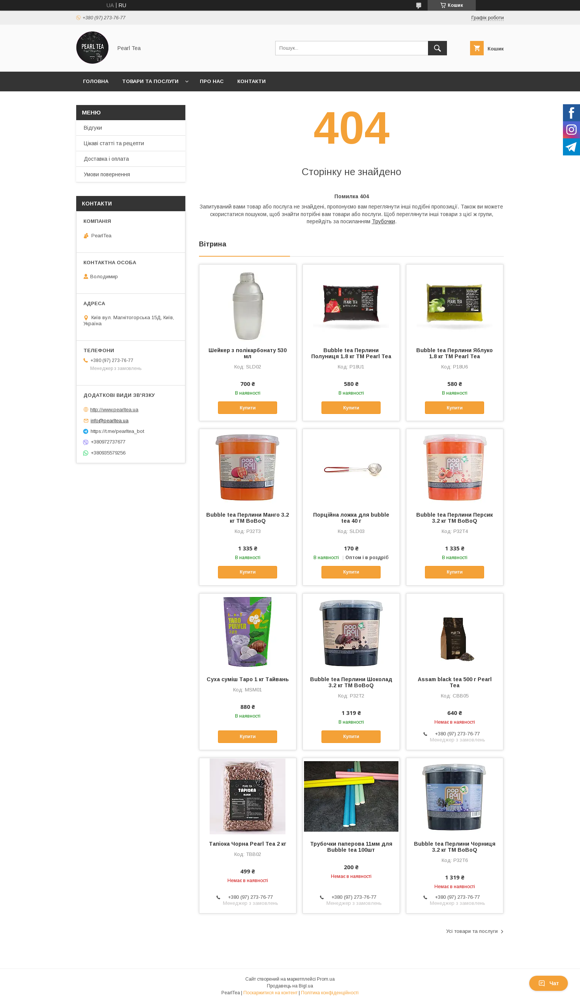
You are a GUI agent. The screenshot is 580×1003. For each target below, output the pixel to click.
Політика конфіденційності (330, 992)
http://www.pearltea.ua (114, 409)
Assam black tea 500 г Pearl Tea (455, 682)
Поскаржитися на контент (270, 992)
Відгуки (93, 128)
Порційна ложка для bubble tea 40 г (351, 518)
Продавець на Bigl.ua (290, 986)
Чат (548, 983)
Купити (248, 408)
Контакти (251, 81)
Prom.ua (326, 979)
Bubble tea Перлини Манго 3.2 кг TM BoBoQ (247, 518)
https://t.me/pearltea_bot (117, 431)
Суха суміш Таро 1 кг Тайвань (248, 679)
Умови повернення (107, 174)
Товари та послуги (150, 81)
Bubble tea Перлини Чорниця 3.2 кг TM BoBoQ (454, 847)
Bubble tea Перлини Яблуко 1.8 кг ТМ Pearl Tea (454, 353)
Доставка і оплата (106, 159)
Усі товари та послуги (472, 931)
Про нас (212, 81)
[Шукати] (437, 48)
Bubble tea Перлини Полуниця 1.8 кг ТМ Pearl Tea (351, 353)
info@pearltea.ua (110, 420)
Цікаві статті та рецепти (114, 143)
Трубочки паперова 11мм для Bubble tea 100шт (351, 847)
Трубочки (383, 221)
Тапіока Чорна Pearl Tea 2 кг (247, 844)
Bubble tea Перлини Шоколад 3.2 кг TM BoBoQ (351, 682)
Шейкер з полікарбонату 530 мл (247, 353)
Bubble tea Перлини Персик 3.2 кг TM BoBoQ (454, 518)
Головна (95, 81)
